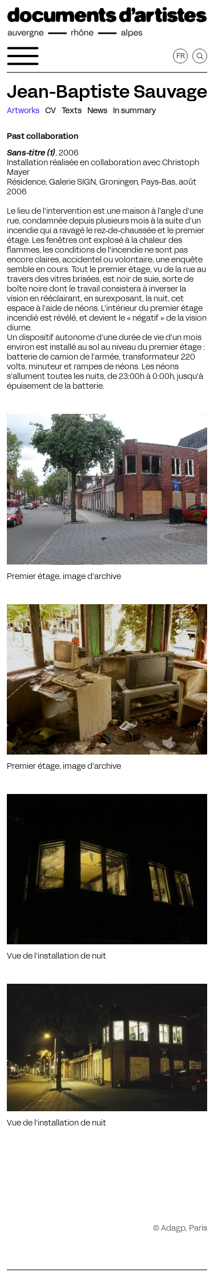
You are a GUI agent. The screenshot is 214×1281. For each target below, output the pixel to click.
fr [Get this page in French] (180, 55)
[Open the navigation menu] (23, 56)
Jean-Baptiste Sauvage (107, 91)
